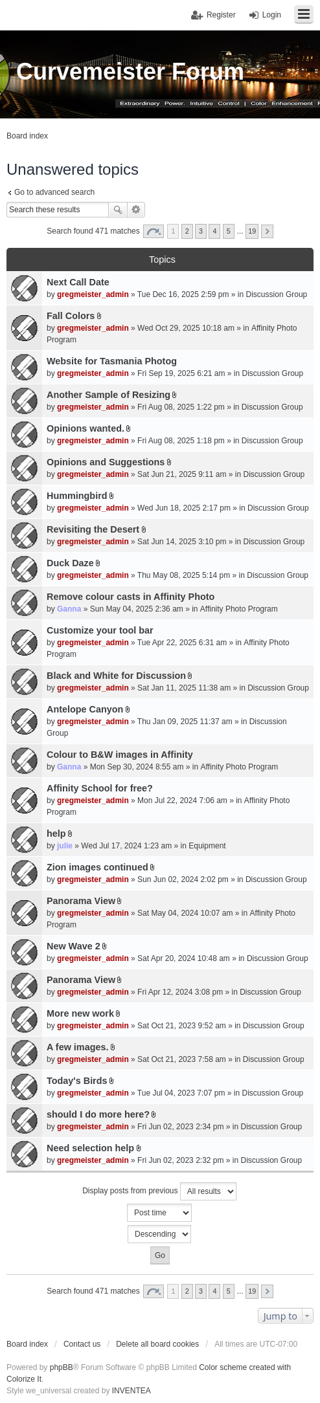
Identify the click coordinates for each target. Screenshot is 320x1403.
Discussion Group (277, 294)
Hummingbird (77, 496)
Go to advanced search (54, 192)
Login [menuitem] (271, 14)
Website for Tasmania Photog (112, 361)
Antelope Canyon (85, 709)
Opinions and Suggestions (106, 462)
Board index (27, 1344)
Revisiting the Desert (93, 529)
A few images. (77, 1047)
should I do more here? (98, 1114)
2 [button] (187, 231)
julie (65, 845)
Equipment (207, 845)
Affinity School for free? (100, 788)
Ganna (69, 608)
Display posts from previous (159, 1191)
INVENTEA (131, 1390)
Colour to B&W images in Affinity (120, 754)
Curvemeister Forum (130, 71)
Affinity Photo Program (239, 608)
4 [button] (214, 231)
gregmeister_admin (93, 294)
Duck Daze (70, 563)
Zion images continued (97, 867)
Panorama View (81, 901)
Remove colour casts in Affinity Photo (130, 596)
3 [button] (201, 231)
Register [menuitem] (221, 14)
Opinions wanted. (85, 428)
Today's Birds (77, 1081)
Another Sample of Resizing (108, 395)
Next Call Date (78, 282)
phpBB (61, 1367)
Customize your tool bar (100, 630)
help (56, 833)
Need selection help (90, 1148)
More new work (80, 1013)
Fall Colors (71, 316)
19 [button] (252, 231)
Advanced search (136, 209)
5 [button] (229, 231)
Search (118, 209)
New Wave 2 (73, 946)
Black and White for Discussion (116, 675)
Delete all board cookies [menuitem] (157, 1344)
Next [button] (267, 231)
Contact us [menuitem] (81, 1344)
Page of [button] (153, 231)
